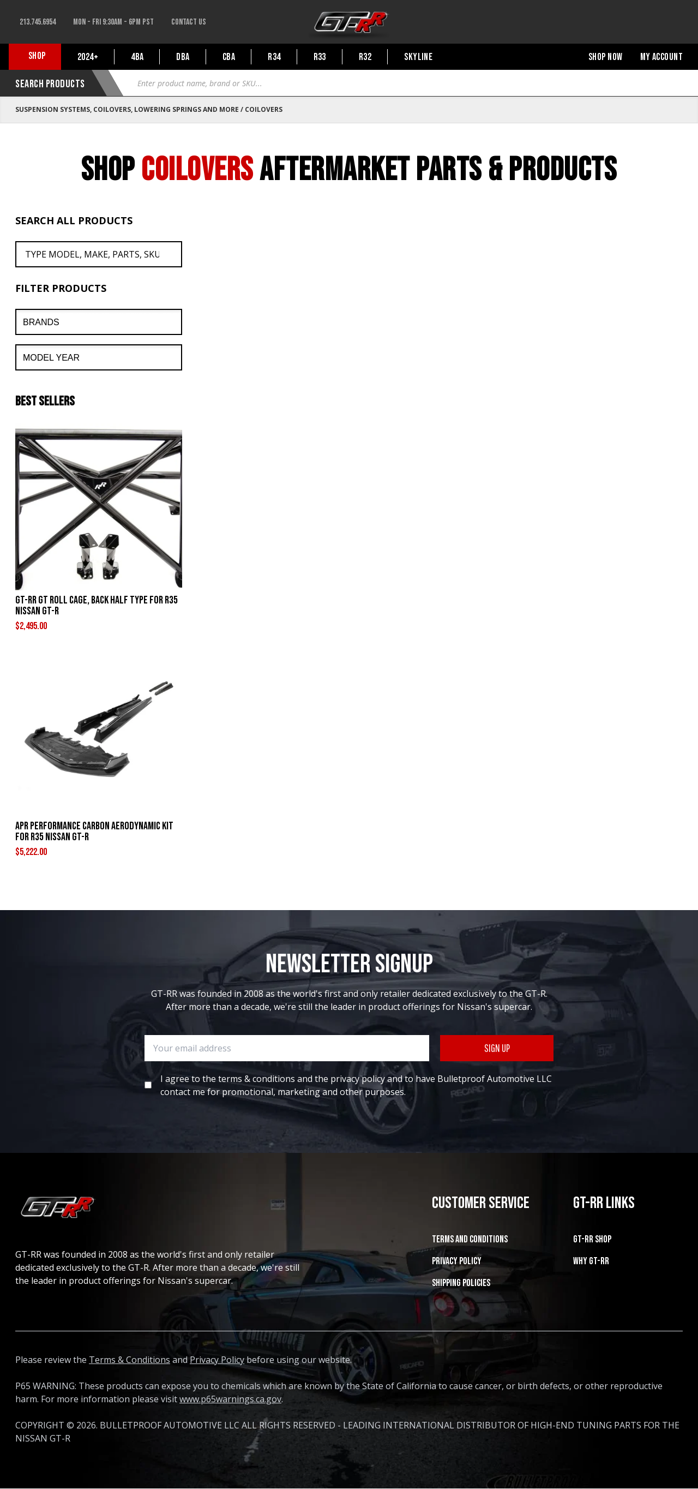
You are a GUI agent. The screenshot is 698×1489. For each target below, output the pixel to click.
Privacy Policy (457, 1261)
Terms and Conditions (470, 1239)
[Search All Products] (98, 254)
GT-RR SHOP (592, 1239)
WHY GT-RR (591, 1261)
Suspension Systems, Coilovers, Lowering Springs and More (127, 109)
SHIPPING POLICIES (461, 1283)
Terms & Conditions (129, 1360)
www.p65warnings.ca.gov (230, 1399)
